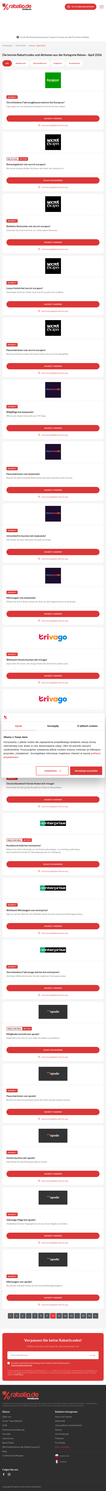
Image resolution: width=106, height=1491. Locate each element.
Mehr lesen (19, 1375)
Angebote (58, 63)
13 (71, 1315)
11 (59, 1315)
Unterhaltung (62, 1434)
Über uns (6, 1416)
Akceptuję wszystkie (86, 770)
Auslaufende (74, 63)
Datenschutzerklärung (13, 1429)
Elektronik (60, 1421)
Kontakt (6, 1434)
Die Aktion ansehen (53, 180)
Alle (7, 63)
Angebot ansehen (53, 118)
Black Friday (8, 1442)
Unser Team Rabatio (12, 1421)
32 (89, 1315)
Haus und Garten (63, 1416)
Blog (4, 1451)
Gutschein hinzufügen (80, 6)
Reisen (58, 1429)
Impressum (7, 1438)
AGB (19, 1373)
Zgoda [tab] (18, 726)
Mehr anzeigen (62, 1447)
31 (83, 1315)
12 (65, 1315)
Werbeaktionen (40, 63)
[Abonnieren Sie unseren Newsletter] (92, 1355)
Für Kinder (60, 1442)
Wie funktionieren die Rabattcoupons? (21, 1447)
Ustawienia (52, 770)
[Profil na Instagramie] (9, 1474)
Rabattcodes (21, 63)
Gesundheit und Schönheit (68, 1425)
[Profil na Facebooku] (4, 1474)
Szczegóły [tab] (53, 726)
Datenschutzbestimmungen (21, 1365)
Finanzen (59, 1438)
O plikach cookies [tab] (87, 726)
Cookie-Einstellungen (13, 1455)
